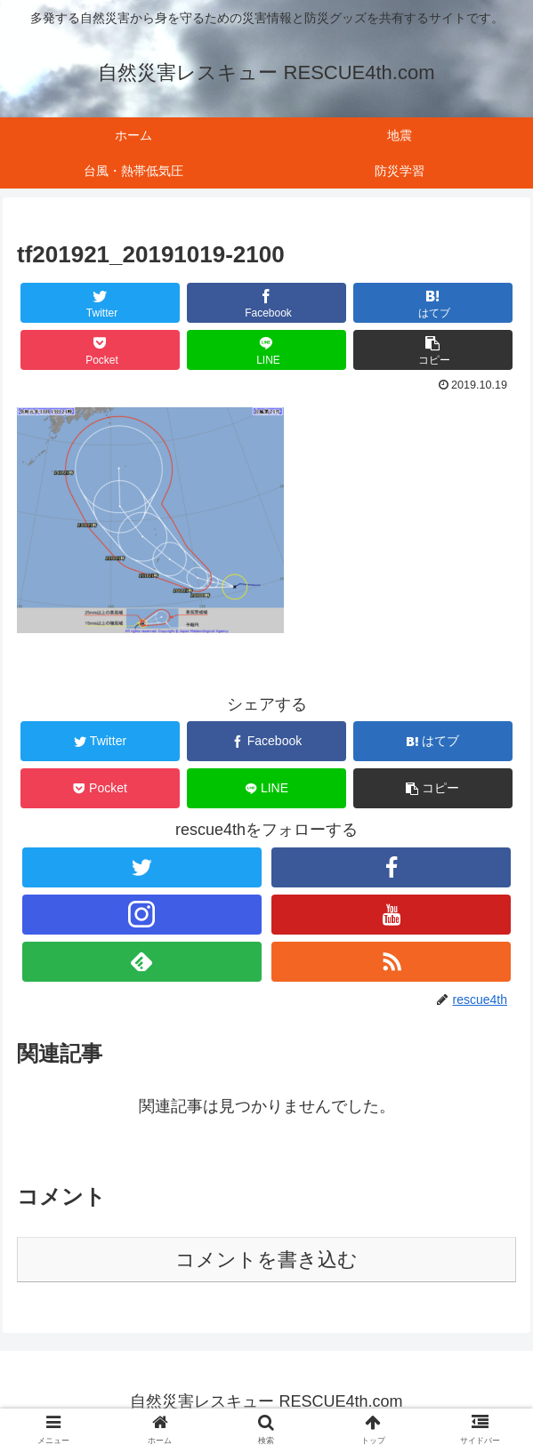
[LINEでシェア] (267, 350)
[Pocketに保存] (100, 350)
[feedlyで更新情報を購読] (142, 962)
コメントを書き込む (266, 1259)
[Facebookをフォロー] (391, 867)
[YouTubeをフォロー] (391, 915)
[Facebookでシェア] (267, 303)
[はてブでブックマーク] (433, 303)
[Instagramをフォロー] (142, 915)
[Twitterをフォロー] (142, 867)
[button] (433, 350)
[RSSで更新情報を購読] (391, 962)
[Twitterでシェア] (100, 303)
